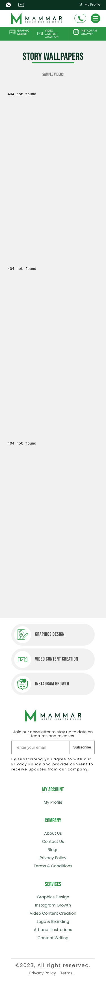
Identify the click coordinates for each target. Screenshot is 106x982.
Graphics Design (53, 897)
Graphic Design (19, 32)
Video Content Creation (48, 33)
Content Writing (53, 938)
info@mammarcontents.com (21, 5)
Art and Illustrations (53, 929)
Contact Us (53, 841)
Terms (66, 973)
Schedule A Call (81, 18)
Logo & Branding (53, 921)
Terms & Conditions (53, 866)
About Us (53, 833)
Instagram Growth (85, 32)
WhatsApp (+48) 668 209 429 (9, 5)
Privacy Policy (53, 858)
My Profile (89, 4)
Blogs (53, 849)
